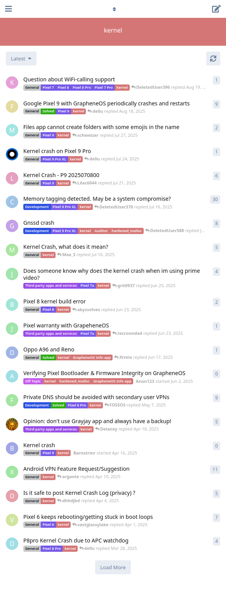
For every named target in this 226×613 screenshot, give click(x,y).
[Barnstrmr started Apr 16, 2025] (12, 448)
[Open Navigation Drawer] (8, 9)
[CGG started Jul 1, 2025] (12, 202)
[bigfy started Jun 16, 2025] (12, 304)
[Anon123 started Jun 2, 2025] (12, 376)
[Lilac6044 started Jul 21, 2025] (12, 178)
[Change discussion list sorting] (21, 58)
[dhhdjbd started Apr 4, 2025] (12, 496)
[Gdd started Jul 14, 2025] (12, 226)
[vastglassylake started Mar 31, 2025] (12, 520)
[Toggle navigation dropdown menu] (113, 9)
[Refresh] (213, 58)
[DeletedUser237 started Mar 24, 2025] (12, 543)
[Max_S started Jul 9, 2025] (12, 250)
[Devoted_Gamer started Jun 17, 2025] (12, 352)
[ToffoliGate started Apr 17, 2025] (12, 424)
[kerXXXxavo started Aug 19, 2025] (12, 82)
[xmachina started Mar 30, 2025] (12, 472)
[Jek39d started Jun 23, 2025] (12, 328)
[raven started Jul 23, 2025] (12, 154)
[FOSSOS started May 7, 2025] (12, 400)
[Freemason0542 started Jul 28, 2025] (12, 106)
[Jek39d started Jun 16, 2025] (12, 274)
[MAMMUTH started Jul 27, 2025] (12, 130)
